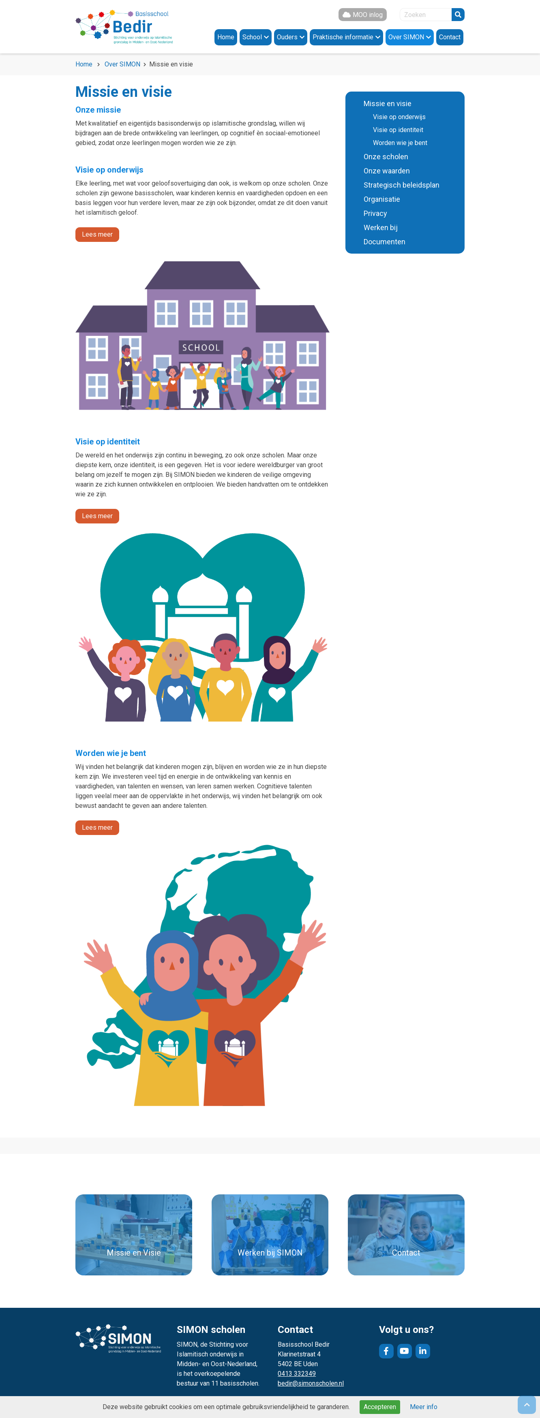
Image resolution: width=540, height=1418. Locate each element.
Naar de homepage (124, 26)
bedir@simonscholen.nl (311, 1383)
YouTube (404, 1351)
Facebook (386, 1351)
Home (83, 64)
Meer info (423, 1407)
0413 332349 (297, 1373)
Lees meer (97, 234)
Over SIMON (122, 64)
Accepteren (380, 1407)
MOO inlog (368, 15)
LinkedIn (423, 1351)
